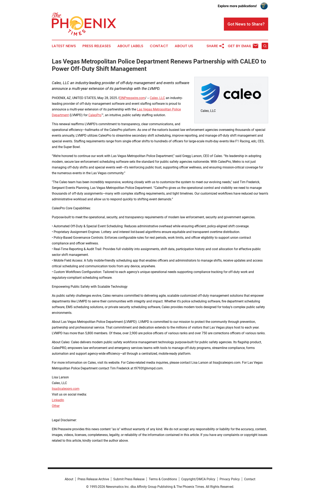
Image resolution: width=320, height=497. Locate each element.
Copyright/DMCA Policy (198, 479)
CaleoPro (94, 115)
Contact (159, 46)
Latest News (64, 46)
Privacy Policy (230, 479)
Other (56, 406)
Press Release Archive (93, 479)
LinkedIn (58, 400)
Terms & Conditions (163, 479)
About (69, 479)
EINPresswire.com (132, 98)
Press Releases (96, 46)
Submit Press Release (128, 479)
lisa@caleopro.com (65, 389)
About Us (184, 46)
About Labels (130, 46)
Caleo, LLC (157, 98)
